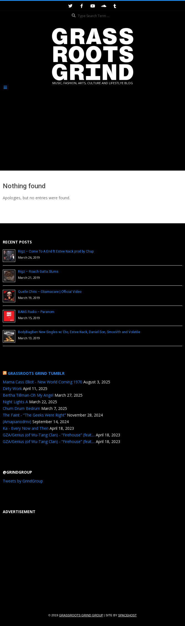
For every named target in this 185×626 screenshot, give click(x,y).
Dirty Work (12, 388)
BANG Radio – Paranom (36, 312)
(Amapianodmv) (17, 421)
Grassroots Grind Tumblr (36, 373)
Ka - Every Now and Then (25, 428)
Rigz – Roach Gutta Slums (38, 272)
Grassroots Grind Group (81, 615)
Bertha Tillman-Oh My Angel (28, 395)
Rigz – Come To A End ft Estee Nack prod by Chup (56, 251)
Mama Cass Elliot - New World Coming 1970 (42, 381)
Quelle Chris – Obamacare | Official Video (49, 292)
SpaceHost (127, 615)
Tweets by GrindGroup (23, 481)
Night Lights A (15, 401)
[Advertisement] (92, 128)
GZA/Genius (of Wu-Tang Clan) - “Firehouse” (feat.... (49, 434)
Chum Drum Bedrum (21, 408)
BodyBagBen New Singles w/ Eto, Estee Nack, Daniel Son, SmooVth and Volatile (79, 332)
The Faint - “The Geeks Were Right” (34, 415)
